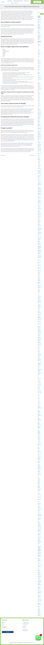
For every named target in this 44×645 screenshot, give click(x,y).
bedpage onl (39, 112)
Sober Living (39, 528)
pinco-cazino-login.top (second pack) (39, 432)
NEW (38, 345)
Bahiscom (39, 109)
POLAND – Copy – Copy (39, 483)
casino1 (39, 161)
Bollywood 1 (39, 149)
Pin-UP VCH (39, 391)
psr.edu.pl (39, 504)
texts (38, 544)
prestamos (39, 503)
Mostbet (39, 326)
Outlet (38, 39)
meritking (39, 312)
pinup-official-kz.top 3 (39, 471)
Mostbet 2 (39, 327)
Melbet (39, 311)
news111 (39, 350)
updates (39, 574)
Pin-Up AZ (39, 381)
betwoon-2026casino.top (39, 125)
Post (38, 491)
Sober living (39, 527)
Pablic (39, 366)
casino (39, 155)
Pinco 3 (39, 398)
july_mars (39, 276)
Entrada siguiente (32, 155)
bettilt (38, 120)
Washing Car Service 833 (39, 588)
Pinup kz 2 (39, 442)
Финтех (39, 608)
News (38, 348)
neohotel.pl (39, 344)
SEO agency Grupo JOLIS (31, 642)
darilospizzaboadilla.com (39, 194)
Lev (38, 293)
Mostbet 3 (39, 329)
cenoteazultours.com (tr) (39, 176)
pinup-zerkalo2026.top (39, 474)
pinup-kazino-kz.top (39, 462)
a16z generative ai (39, 70)
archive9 (39, 93)
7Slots (39, 61)
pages (38, 367)
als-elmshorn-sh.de (39, 83)
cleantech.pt (39, 179)
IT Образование (39, 262)
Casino (39, 157)
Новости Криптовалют (39, 604)
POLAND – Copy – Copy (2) (39, 486)
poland (39, 478)
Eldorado (39, 205)
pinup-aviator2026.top (39, 444)
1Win (38, 49)
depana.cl (39, 196)
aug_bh (39, 99)
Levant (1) (39, 296)
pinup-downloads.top (39, 451)
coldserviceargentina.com (39, 184)
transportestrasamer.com (39, 556)
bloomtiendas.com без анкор (39, 145)
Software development (39, 531)
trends (39, 558)
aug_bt (39, 100)
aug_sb (39, 103)
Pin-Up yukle (39, 392)
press (38, 501)
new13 (39, 347)
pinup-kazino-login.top (39, 465)
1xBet (38, 56)
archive (39, 91)
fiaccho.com (39, 216)
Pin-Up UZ (39, 389)
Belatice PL (39, 116)
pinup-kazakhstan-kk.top (39, 458)
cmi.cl (39, 180)
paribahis (39, 371)
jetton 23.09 (39, 270)
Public (39, 506)
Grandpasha (39, 232)
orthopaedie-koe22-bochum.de (39, 364)
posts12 (39, 493)
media (39, 309)
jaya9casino (39, 267)
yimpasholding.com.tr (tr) (39, 593)
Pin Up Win (39, 378)
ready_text (39, 509)
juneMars (39, 278)
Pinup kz (39, 439)
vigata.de (39, 579)
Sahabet (39, 523)
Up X (38, 568)
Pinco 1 (39, 395)
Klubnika (39, 285)
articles (39, 96)
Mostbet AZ (39, 330)
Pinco (38, 394)
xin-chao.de (39, 590)
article (39, 94)
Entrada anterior (3, 155)
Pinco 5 (39, 401)
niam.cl (39, 351)
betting (39, 121)
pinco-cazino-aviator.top (39, 423)
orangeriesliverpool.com (39, 360)
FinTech (39, 218)
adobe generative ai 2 (39, 73)
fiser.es (39, 219)
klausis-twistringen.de (39, 283)
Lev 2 (38, 294)
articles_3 (39, 97)
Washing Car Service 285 (39, 584)
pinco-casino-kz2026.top (39, 411)
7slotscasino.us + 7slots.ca (39, 66)
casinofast (39, 165)
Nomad (39, 353)
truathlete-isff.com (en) (39, 560)
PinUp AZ (39, 435)
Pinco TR (39, 404)
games (39, 230)
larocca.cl (39, 291)
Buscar (39, 12)
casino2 (39, 162)
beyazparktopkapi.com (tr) (39, 129)
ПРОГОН (39, 606)
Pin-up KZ (39, 385)
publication (39, 507)
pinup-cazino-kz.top (39, 448)
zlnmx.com (39, 599)
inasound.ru (39, 255)
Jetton (39, 268)
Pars (38, 375)
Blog (38, 140)
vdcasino (39, 578)
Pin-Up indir (39, 384)
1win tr (39, 54)
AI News (39, 75)
